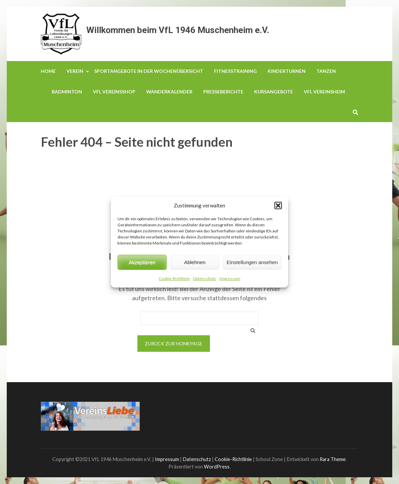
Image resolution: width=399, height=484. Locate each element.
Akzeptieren (142, 262)
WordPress (217, 466)
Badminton (67, 91)
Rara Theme (333, 459)
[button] (278, 205)
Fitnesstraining (235, 71)
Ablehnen (194, 262)
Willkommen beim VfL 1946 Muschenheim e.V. (177, 30)
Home (48, 71)
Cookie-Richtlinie (174, 278)
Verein (74, 71)
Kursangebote (273, 91)
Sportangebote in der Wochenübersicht (148, 71)
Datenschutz (204, 278)
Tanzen (326, 71)
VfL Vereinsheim (324, 91)
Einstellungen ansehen (252, 262)
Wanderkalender (169, 91)
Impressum (229, 278)
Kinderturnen (286, 71)
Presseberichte (223, 91)
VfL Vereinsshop (114, 91)
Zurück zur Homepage (174, 343)
